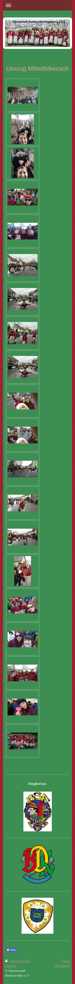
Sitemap (11, 966)
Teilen (11, 950)
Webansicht (62, 966)
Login (66, 961)
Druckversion (17, 961)
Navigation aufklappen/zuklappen (37, 5)
